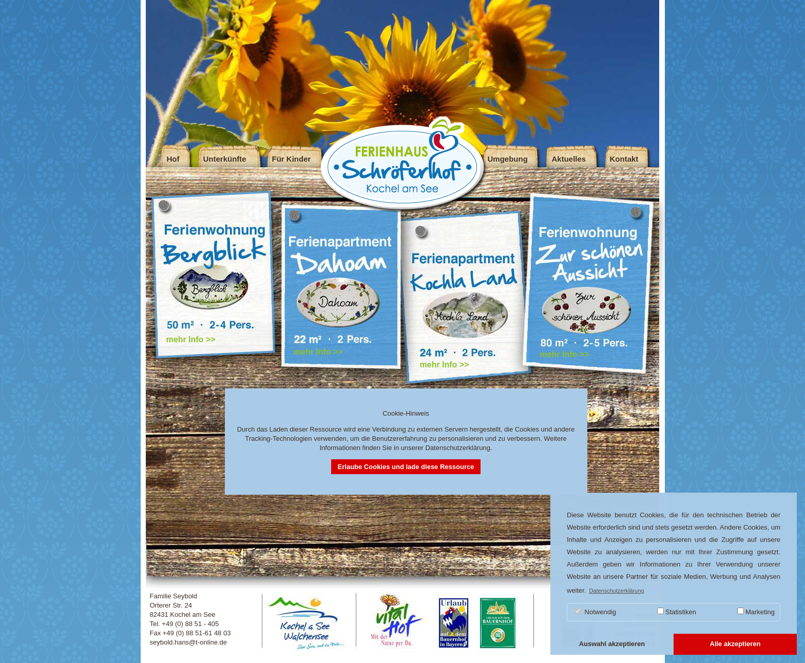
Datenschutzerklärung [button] (616, 591)
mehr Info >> (191, 339)
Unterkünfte (224, 158)
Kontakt (624, 158)
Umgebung (508, 158)
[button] (612, 644)
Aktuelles (569, 158)
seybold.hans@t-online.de (188, 642)
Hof (173, 158)
